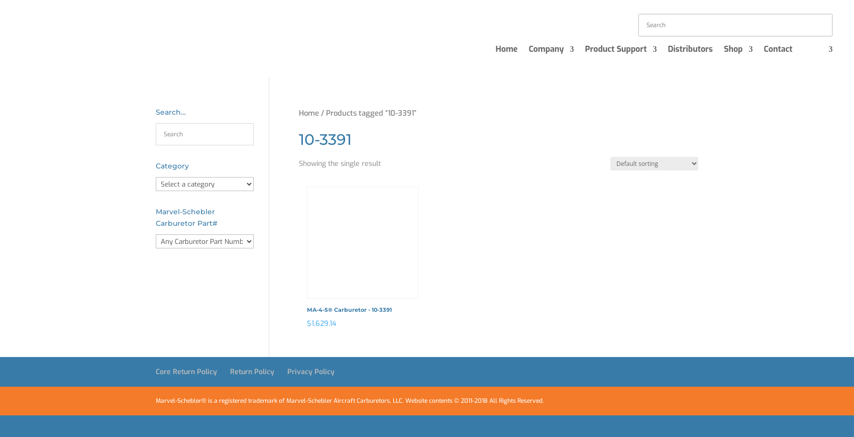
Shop (733, 50)
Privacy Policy (311, 372)
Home (506, 50)
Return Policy (252, 372)
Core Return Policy (186, 372)
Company (546, 50)
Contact (778, 50)
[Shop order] (654, 163)
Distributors (690, 50)
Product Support (616, 50)
